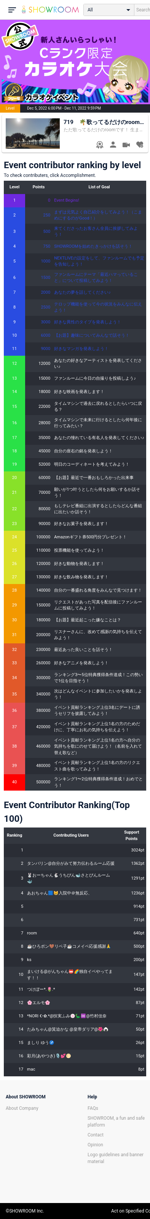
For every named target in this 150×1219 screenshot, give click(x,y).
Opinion (95, 1144)
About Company (22, 1108)
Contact (96, 1135)
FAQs (93, 1108)
